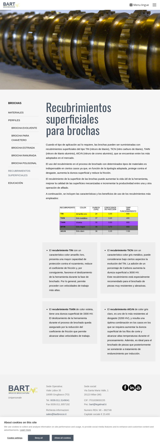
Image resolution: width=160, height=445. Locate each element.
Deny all (39, 438)
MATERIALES (16, 112)
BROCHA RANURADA (23, 155)
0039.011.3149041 (60, 400)
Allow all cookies (62, 438)
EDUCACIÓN (15, 183)
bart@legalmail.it (97, 404)
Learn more (25, 430)
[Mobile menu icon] (154, 5)
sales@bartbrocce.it (56, 414)
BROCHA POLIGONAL (24, 163)
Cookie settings (14, 438)
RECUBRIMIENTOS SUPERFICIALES (19, 173)
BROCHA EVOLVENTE (24, 127)
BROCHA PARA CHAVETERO (20, 137)
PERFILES (14, 120)
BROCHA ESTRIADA (23, 147)
